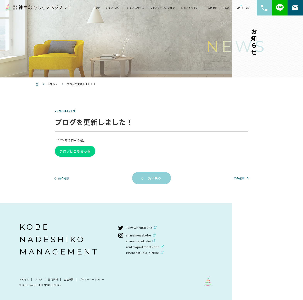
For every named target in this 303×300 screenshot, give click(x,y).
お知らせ (24, 279)
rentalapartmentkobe (142, 247)
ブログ (38, 279)
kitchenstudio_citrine (142, 252)
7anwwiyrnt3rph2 (139, 227)
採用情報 (53, 279)
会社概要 (69, 279)
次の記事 (238, 178)
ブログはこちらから (75, 151)
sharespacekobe (138, 241)
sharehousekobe (138, 235)
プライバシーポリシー (91, 279)
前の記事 (64, 178)
